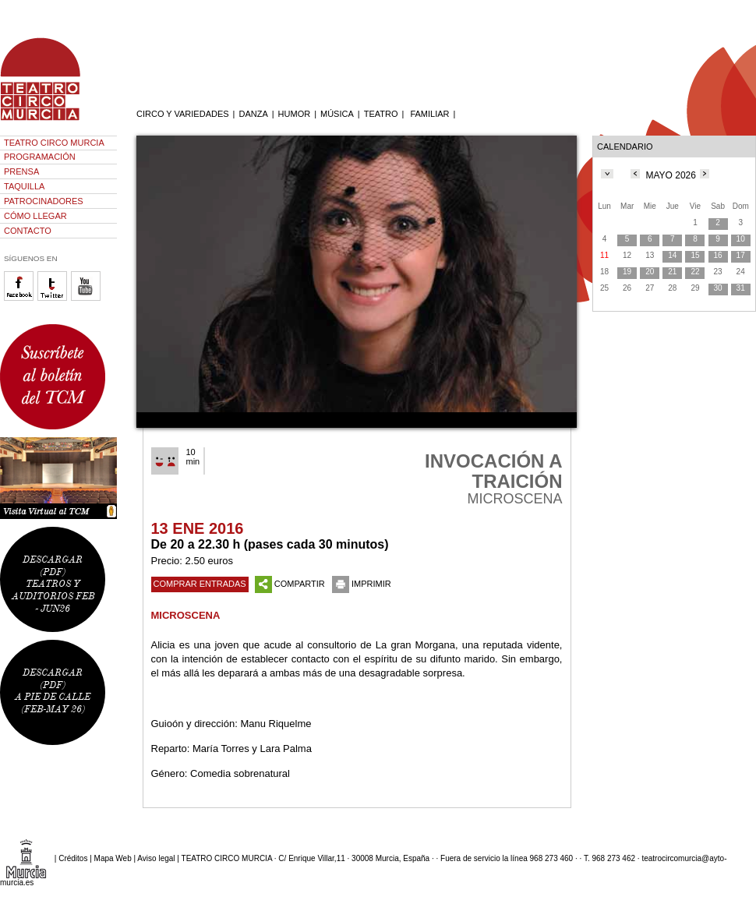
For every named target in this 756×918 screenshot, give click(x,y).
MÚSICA (337, 113)
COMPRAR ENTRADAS (200, 583)
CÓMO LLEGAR (35, 216)
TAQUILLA (24, 186)
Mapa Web (113, 858)
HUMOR (294, 113)
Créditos (72, 858)
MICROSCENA (186, 615)
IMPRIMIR (361, 583)
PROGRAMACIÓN (40, 156)
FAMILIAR (429, 113)
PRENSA (21, 171)
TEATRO (381, 113)
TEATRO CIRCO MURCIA (54, 142)
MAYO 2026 (670, 175)
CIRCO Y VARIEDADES (182, 113)
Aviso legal (156, 858)
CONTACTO (27, 230)
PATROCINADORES (43, 201)
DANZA (252, 113)
